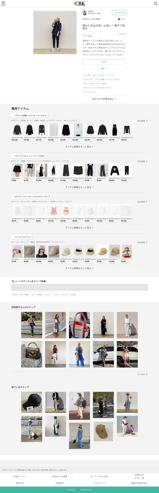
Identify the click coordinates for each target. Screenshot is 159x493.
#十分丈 (65, 161)
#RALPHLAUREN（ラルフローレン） (51, 242)
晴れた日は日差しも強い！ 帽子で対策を (103, 27)
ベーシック (110, 75)
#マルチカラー (43, 202)
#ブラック (15, 121)
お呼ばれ (40, 294)
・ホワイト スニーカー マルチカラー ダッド (31, 196)
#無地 (36, 121)
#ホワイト (15, 202)
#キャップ (25, 242)
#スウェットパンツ (34, 161)
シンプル (101, 75)
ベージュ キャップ (90, 92)
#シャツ (30, 121)
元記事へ (104, 62)
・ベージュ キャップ (22, 237)
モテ (32, 294)
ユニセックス (88, 79)
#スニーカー (25, 202)
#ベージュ (15, 242)
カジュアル (87, 75)
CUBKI (79, 3)
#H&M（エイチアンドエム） (51, 121)
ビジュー (48, 294)
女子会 (15, 294)
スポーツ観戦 (24, 294)
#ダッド (69, 202)
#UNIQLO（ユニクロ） (52, 161)
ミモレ (56, 294)
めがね (73, 294)
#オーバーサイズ (70, 121)
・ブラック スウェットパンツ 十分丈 (28, 156)
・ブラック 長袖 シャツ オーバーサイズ (30, 115)
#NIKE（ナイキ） (57, 202)
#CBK (78, 490)
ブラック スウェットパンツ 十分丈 (95, 83)
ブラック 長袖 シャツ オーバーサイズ (107, 79)
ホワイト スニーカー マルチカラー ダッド (97, 88)
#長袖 (23, 121)
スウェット (64, 294)
